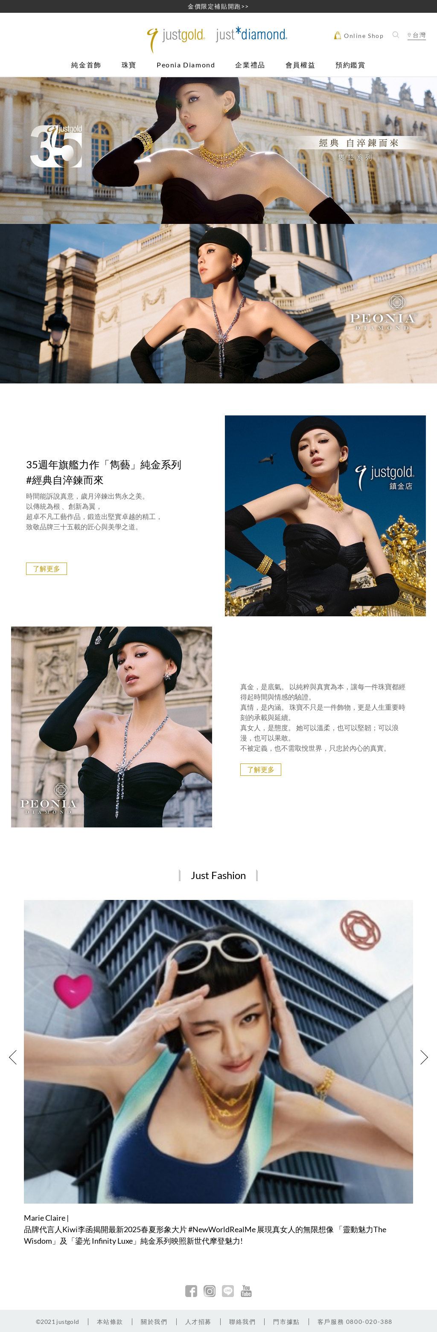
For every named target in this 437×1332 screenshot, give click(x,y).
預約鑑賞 (350, 65)
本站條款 (110, 1321)
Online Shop (359, 35)
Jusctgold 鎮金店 (218, 40)
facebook (191, 1291)
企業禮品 (250, 65)
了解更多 (46, 568)
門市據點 (286, 1321)
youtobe (246, 1291)
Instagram (210, 1291)
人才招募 (198, 1321)
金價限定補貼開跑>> (218, 6)
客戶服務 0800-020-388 (355, 1321)
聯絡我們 (242, 1321)
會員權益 (300, 65)
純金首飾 (86, 65)
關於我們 (154, 1321)
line (228, 1291)
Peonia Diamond (186, 65)
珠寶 (129, 65)
